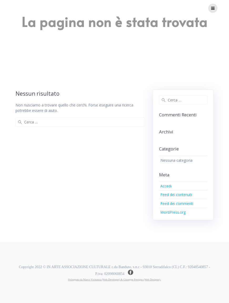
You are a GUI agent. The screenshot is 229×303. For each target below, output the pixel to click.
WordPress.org (173, 212)
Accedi (165, 185)
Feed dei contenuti (176, 194)
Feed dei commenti (176, 203)
